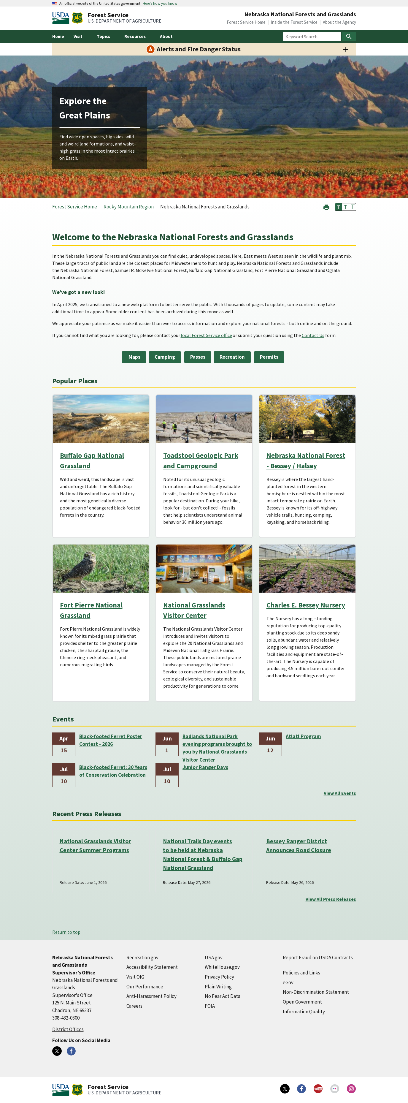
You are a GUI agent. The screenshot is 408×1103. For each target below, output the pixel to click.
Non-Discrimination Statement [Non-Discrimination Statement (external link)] (316, 992)
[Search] (349, 36)
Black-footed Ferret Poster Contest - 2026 (110, 740)
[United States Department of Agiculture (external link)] (62, 18)
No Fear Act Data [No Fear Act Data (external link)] (222, 996)
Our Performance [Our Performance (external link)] (144, 986)
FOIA (210, 1006)
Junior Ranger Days (205, 767)
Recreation (232, 357)
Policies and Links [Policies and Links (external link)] (301, 972)
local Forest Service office (206, 335)
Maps (134, 357)
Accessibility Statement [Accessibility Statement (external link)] (152, 967)
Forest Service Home (246, 22)
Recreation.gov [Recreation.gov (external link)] (142, 957)
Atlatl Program (303, 736)
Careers (134, 1006)
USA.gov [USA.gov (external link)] (214, 957)
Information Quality (304, 1011)
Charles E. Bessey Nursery (305, 605)
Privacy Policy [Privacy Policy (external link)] (219, 977)
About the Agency (339, 22)
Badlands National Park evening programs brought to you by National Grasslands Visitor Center (217, 744)
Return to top (66, 932)
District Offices (68, 1029)
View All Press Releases (331, 899)
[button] (326, 206)
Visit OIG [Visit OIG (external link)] (135, 977)
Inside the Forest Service (294, 22)
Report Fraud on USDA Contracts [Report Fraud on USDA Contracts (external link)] (318, 957)
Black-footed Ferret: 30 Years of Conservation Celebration (113, 771)
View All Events (340, 793)
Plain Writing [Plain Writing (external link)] (218, 986)
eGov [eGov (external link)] (288, 982)
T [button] (338, 207)
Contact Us (313, 335)
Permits (269, 357)
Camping (165, 357)
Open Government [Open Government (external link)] (302, 1001)
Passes (197, 357)
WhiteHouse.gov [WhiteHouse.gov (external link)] (222, 967)
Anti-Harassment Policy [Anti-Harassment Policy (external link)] (151, 996)
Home (58, 36)
